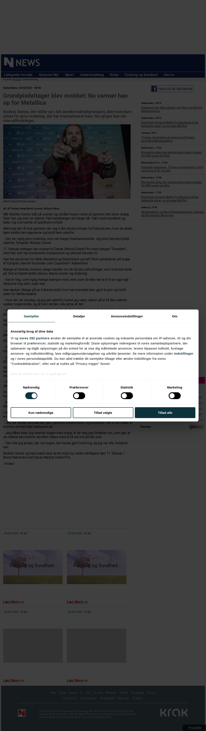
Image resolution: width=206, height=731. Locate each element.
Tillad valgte (103, 412)
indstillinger (183, 353)
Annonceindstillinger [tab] (127, 316)
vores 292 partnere (34, 338)
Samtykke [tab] (31, 316)
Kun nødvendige (41, 412)
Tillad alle (165, 412)
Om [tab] (174, 316)
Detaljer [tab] (79, 316)
